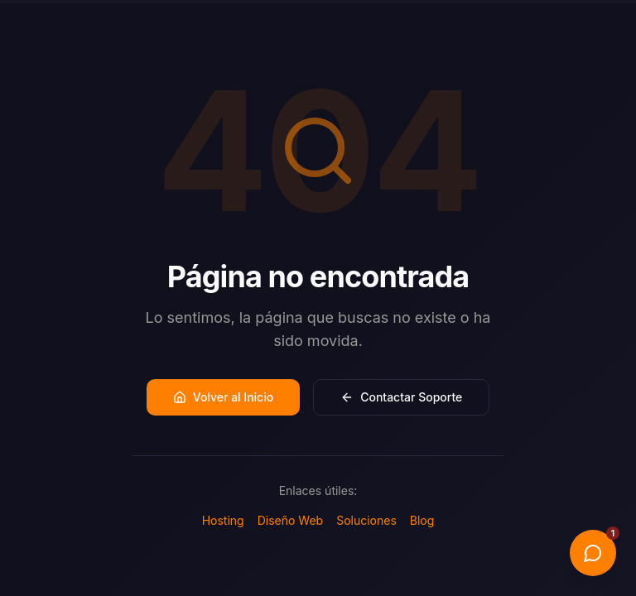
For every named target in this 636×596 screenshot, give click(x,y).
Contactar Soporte (401, 397)
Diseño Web (290, 520)
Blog (422, 520)
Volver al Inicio (223, 397)
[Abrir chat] (593, 553)
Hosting (223, 520)
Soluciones (366, 520)
